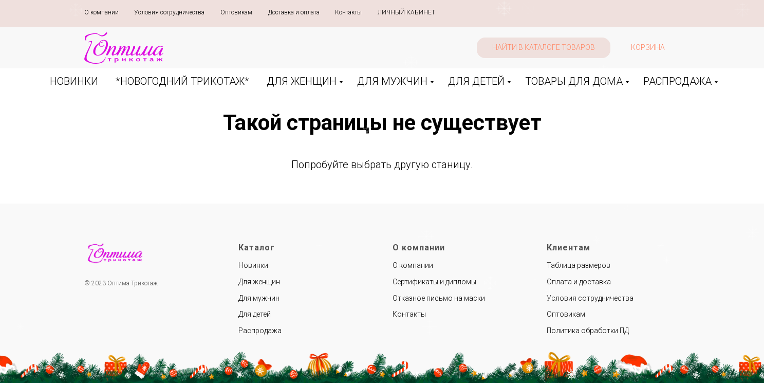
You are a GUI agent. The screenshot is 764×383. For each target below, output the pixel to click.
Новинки (253, 265)
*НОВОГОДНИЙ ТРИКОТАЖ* (182, 81)
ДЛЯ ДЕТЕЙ (476, 81)
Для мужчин (258, 298)
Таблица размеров (578, 265)
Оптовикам (236, 12)
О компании (101, 12)
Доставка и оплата (294, 12)
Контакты (348, 12)
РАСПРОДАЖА (677, 81)
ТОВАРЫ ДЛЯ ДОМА (574, 81)
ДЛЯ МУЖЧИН (392, 81)
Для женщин (259, 282)
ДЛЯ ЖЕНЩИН (302, 81)
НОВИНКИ (74, 81)
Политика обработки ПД (588, 330)
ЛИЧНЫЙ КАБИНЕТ (406, 12)
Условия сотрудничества (169, 12)
